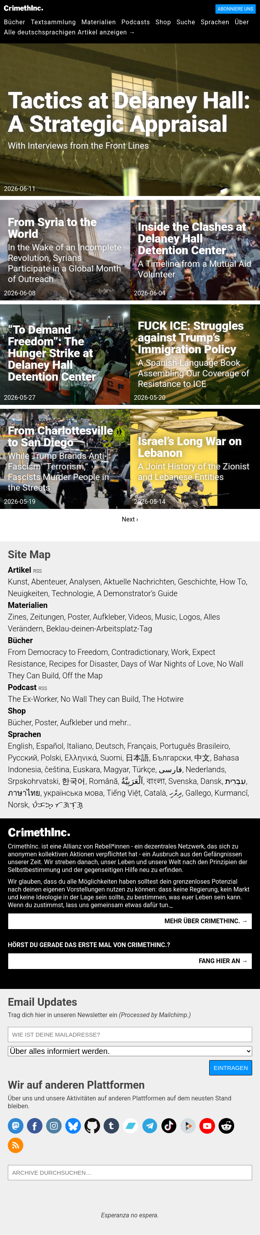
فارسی (170, 769)
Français (141, 746)
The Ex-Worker (32, 699)
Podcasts (136, 22)
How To (233, 581)
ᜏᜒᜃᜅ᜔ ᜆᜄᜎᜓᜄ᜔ (57, 804)
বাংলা (156, 781)
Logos (189, 617)
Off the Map (82, 675)
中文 (202, 757)
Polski (51, 757)
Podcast (22, 687)
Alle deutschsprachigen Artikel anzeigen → (70, 32)
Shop (163, 22)
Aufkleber (109, 617)
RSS (37, 571)
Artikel (19, 570)
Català (155, 793)
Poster (79, 617)
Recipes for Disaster (83, 664)
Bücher (14, 22)
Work (180, 652)
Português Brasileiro (194, 746)
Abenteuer (48, 581)
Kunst (18, 581)
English (20, 746)
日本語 (137, 757)
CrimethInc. (23, 8)
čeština (57, 769)
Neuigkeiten (28, 593)
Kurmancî (231, 793)
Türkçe (143, 769)
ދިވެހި (175, 793)
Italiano (79, 746)
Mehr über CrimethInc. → (206, 921)
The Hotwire (162, 699)
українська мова (73, 793)
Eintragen (230, 1067)
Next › (130, 519)
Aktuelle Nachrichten (139, 581)
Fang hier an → (223, 961)
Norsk (18, 804)
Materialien (98, 22)
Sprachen (215, 22)
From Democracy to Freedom (58, 652)
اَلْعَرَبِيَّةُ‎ (132, 781)
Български (171, 757)
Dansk (211, 781)
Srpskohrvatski (33, 781)
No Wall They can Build (100, 699)
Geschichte (197, 581)
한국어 (73, 781)
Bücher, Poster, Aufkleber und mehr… (70, 722)
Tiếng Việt (123, 793)
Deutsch (109, 746)
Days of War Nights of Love (167, 664)
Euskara (86, 769)
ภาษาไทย (24, 793)
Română (103, 781)
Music (165, 617)
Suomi (111, 757)
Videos (140, 617)
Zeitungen (47, 617)
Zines (17, 617)
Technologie (72, 593)
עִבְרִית (235, 781)
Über (242, 22)
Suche (185, 22)
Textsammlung (53, 22)
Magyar (116, 769)
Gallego (198, 793)
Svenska (182, 781)
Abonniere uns (235, 9)
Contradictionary (139, 652)
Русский (22, 757)
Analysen (84, 581)
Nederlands (205, 769)
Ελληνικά (81, 757)
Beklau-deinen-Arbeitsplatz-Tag (99, 628)
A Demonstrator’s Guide (137, 593)
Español (49, 746)
